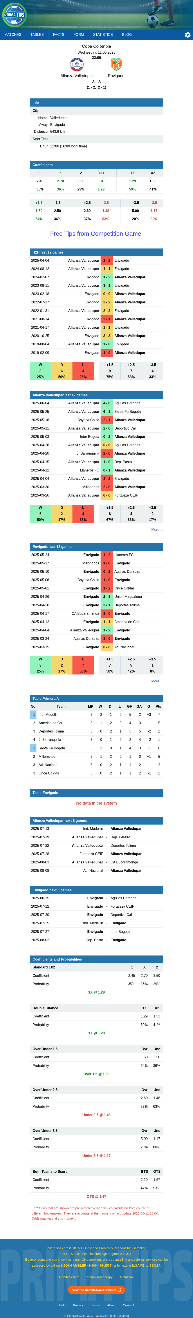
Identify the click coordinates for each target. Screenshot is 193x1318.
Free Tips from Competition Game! (96, 233)
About (111, 1305)
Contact (128, 1305)
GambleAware (69, 1277)
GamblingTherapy (100, 1277)
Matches (12, 34)
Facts (58, 34)
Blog (127, 34)
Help (62, 1305)
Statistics (103, 34)
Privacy (78, 1305)
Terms (95, 1305)
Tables (37, 34)
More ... (157, 529)
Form (79, 34)
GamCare (127, 1277)
